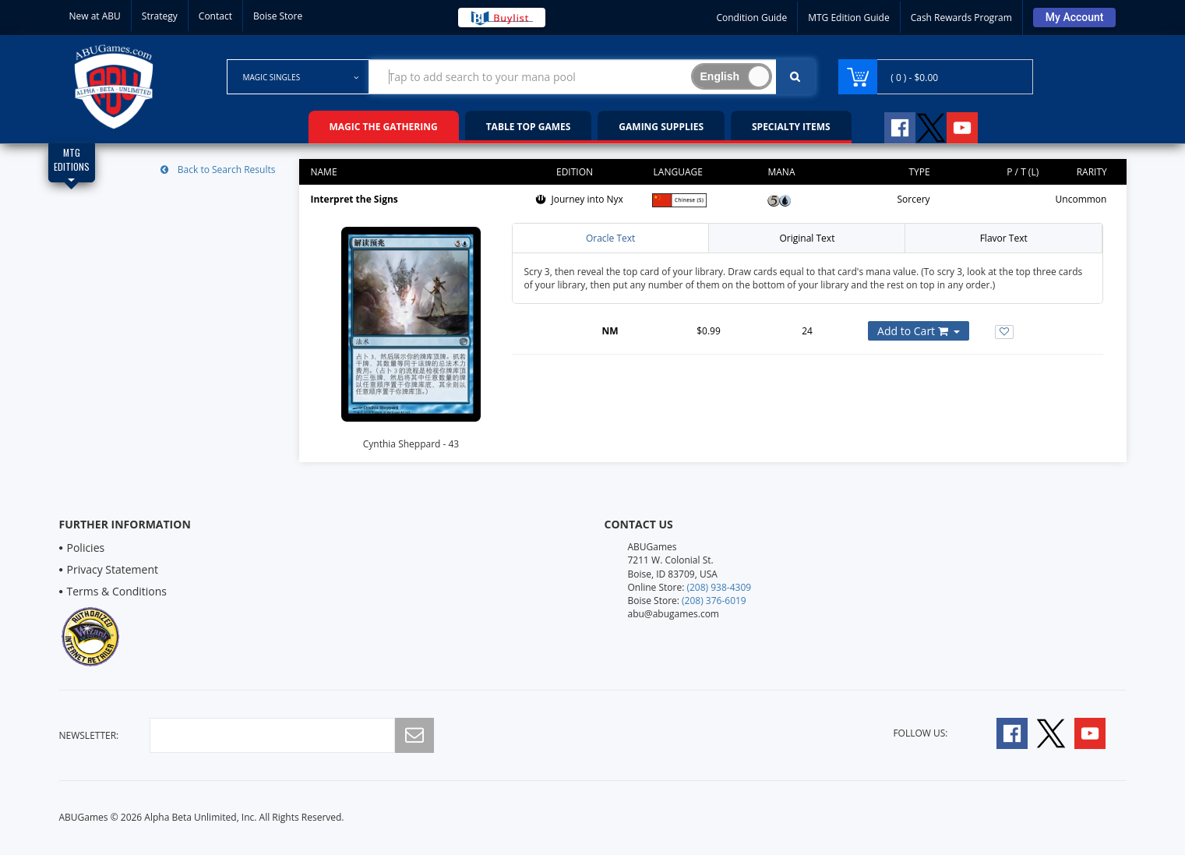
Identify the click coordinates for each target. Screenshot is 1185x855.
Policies (86, 547)
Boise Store (277, 16)
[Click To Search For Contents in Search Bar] (795, 76)
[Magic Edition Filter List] (71, 162)
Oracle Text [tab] (610, 238)
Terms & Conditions (117, 591)
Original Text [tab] (806, 238)
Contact (215, 16)
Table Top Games (528, 126)
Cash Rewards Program (961, 17)
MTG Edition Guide (848, 17)
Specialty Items (791, 126)
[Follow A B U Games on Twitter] (931, 125)
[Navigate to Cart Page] (935, 76)
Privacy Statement (113, 569)
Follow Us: (920, 733)
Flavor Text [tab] (1004, 238)
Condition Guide (751, 17)
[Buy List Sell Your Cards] (501, 17)
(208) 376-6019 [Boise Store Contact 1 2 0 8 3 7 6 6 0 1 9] (714, 600)
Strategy (160, 16)
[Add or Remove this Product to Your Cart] (918, 331)
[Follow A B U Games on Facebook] (889, 125)
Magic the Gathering (384, 126)
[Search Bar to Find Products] (592, 76)
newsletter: (89, 735)
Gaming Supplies (661, 126)
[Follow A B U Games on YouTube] (973, 125)
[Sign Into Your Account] (1074, 17)
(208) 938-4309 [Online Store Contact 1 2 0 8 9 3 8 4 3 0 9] (718, 587)
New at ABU (95, 16)
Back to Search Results (218, 169)
